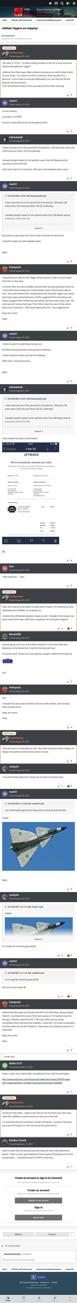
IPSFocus (34, 1282)
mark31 (13, 101)
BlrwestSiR (15, 634)
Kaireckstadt (16, 137)
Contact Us (44, 1282)
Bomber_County (17, 1140)
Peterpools (15, 267)
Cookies (54, 1282)
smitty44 (14, 766)
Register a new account (38, 1200)
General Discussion (24, 39)
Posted (19, 56)
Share (18, 1234)
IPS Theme (23, 1282)
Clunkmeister (9, 36)
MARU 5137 (15, 1063)
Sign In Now (38, 1217)
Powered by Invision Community (38, 1288)
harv (11, 566)
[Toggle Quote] (6, 196)
